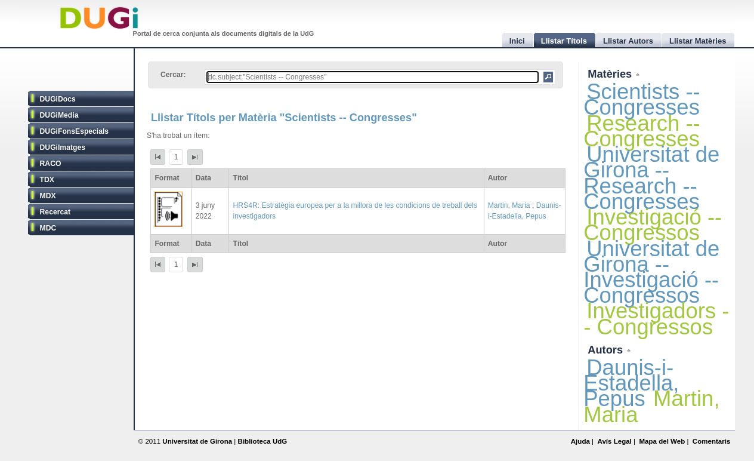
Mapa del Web (662, 441)
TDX (47, 180)
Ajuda (580, 441)
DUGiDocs (58, 99)
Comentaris (712, 441)
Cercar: (173, 74)
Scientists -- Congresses (641, 99)
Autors (607, 349)
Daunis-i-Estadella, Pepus (631, 383)
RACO (50, 163)
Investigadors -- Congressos (656, 319)
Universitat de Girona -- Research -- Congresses (651, 178)
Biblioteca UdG (263, 441)
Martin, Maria (509, 205)
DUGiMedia (59, 115)
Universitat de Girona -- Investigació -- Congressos (651, 272)
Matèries (611, 73)
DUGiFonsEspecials (74, 131)
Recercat (55, 212)
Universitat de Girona (197, 441)
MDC (48, 228)
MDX (48, 196)
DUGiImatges (62, 147)
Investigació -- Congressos (652, 225)
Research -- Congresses (641, 131)
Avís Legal (614, 441)
